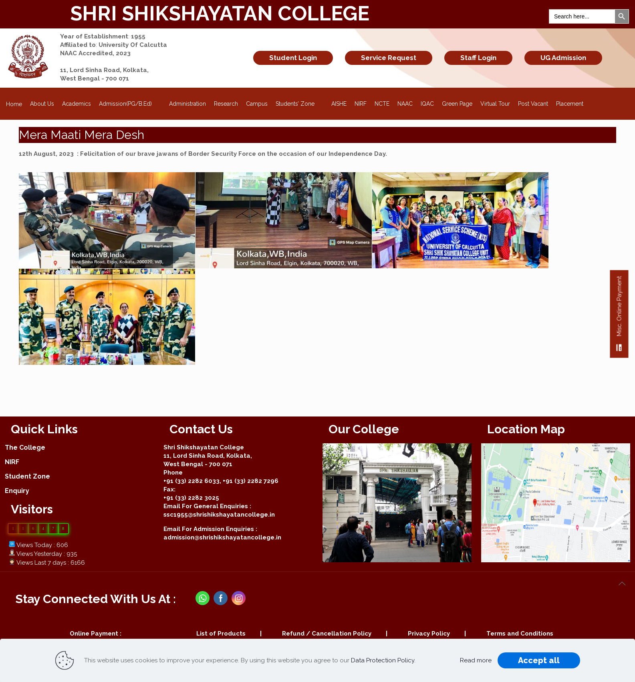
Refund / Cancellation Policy (326, 633)
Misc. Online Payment (619, 317)
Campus (257, 104)
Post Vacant (533, 104)
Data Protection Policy (382, 660)
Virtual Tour (495, 104)
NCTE (382, 104)
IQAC (427, 104)
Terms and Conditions (519, 633)
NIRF (361, 104)
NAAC (405, 104)
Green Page (457, 104)
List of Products (221, 633)
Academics (76, 104)
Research (226, 104)
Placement (569, 104)
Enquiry (17, 491)
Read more (476, 660)
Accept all (539, 660)
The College (25, 447)
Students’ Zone (300, 101)
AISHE (339, 104)
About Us (42, 104)
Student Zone (27, 476)
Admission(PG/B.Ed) (130, 101)
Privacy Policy (429, 633)
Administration (187, 104)
